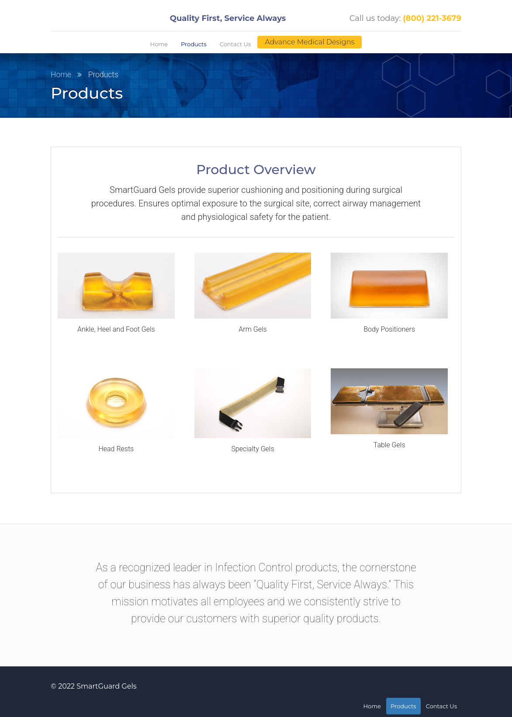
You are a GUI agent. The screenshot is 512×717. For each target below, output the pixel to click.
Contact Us (235, 44)
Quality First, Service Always (228, 18)
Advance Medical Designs (309, 42)
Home (159, 44)
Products (194, 44)
